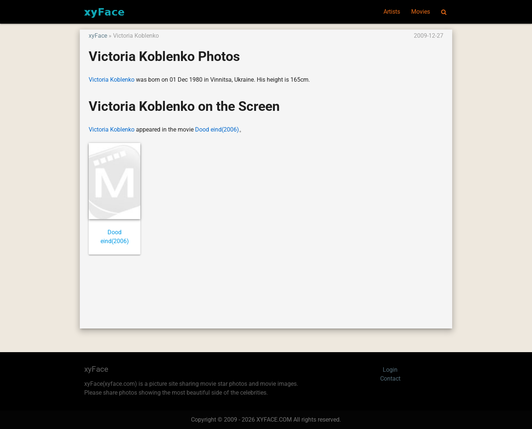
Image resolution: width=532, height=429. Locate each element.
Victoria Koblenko (111, 79)
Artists (391, 11)
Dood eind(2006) (217, 129)
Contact (390, 378)
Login (390, 369)
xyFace (98, 35)
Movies (420, 11)
